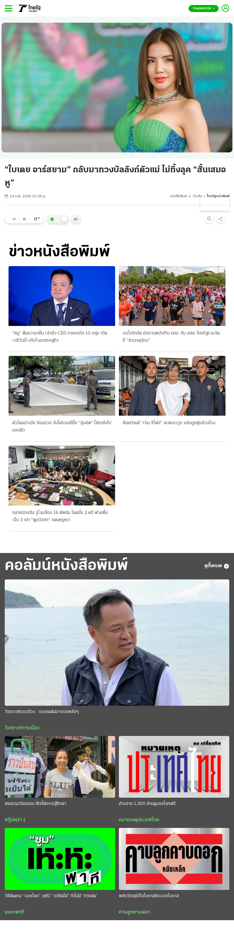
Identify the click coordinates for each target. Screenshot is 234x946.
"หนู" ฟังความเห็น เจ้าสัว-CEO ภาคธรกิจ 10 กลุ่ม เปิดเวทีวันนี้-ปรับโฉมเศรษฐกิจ (59, 337)
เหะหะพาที (14, 912)
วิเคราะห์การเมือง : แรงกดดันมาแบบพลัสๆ (42, 712)
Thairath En (203, 8)
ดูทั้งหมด (216, 566)
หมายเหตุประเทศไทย (139, 820)
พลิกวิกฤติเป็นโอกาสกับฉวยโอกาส (149, 896)
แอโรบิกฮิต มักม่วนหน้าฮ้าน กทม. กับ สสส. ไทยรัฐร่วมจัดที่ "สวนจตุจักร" (171, 337)
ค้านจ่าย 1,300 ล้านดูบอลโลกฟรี (147, 803)
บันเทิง (197, 196)
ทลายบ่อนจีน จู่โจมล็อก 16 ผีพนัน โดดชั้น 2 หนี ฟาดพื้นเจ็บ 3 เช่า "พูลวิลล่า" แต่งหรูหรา (60, 516)
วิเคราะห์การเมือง (22, 728)
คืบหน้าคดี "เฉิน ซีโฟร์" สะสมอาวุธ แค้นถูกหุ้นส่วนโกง (169, 423)
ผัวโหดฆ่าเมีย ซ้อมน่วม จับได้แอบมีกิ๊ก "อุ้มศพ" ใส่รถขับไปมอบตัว (61, 427)
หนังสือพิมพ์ (178, 196)
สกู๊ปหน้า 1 (15, 820)
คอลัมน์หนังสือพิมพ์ (66, 566)
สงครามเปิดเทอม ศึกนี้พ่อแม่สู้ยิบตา (35, 803)
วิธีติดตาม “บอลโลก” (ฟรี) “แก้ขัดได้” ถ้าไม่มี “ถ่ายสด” (51, 896)
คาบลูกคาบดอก (134, 912)
